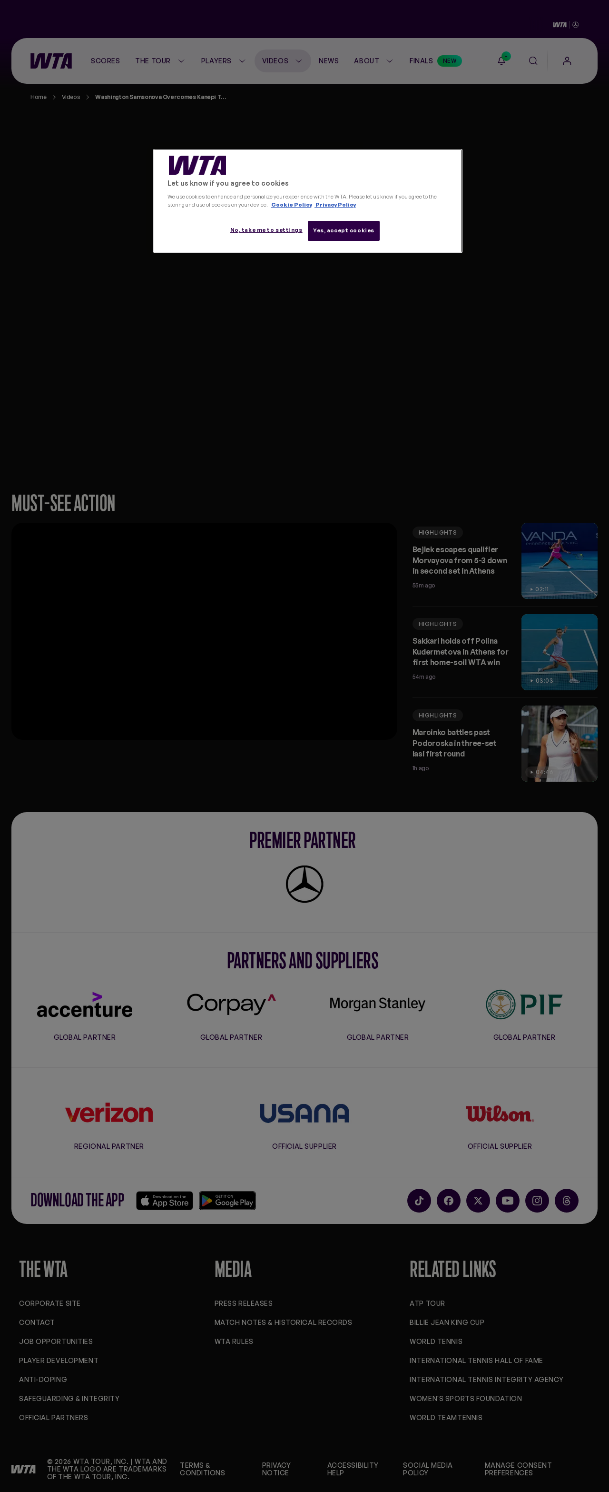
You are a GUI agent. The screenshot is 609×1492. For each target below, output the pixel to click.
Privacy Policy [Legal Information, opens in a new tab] (335, 204)
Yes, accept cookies (343, 230)
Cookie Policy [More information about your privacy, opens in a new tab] (291, 204)
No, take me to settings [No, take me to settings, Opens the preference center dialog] (266, 230)
